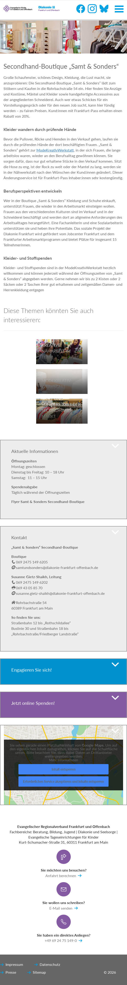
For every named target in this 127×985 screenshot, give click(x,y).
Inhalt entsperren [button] (64, 769)
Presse (8, 972)
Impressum (11, 964)
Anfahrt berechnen (63, 875)
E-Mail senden (63, 908)
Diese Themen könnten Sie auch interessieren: (48, 315)
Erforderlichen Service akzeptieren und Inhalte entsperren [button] (63, 781)
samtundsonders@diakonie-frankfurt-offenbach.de (57, 567)
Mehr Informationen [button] (63, 760)
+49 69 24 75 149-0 (63, 940)
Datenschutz (47, 964)
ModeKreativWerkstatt (55, 150)
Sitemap (36, 972)
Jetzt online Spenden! (33, 703)
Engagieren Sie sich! (31, 670)
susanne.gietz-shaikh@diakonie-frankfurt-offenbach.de (58, 593)
